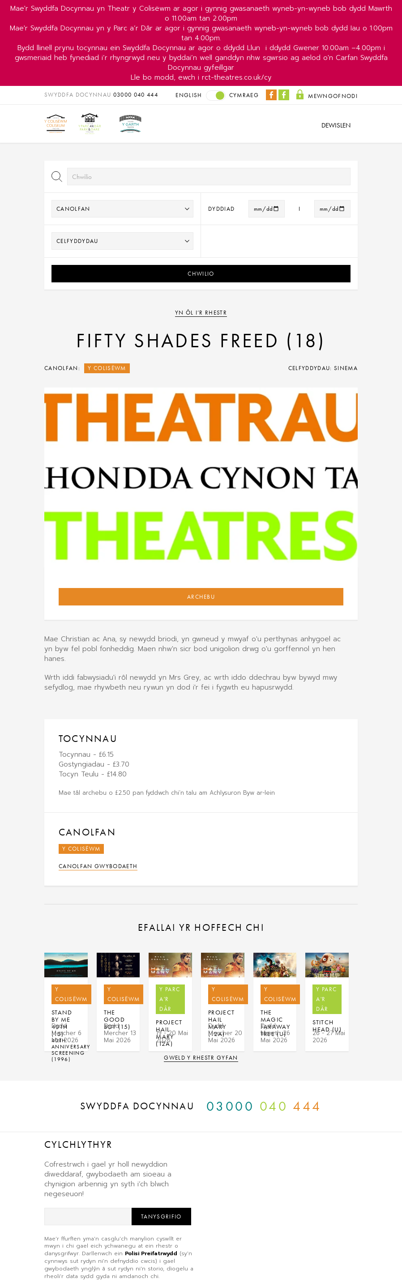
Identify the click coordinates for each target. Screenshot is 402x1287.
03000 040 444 (135, 94)
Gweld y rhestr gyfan (201, 1057)
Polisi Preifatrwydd (151, 1253)
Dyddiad (221, 209)
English (188, 95)
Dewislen (336, 125)
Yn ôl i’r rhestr (201, 312)
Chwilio (201, 273)
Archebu (201, 597)
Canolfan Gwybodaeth (98, 866)
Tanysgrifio (161, 1216)
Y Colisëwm (107, 368)
